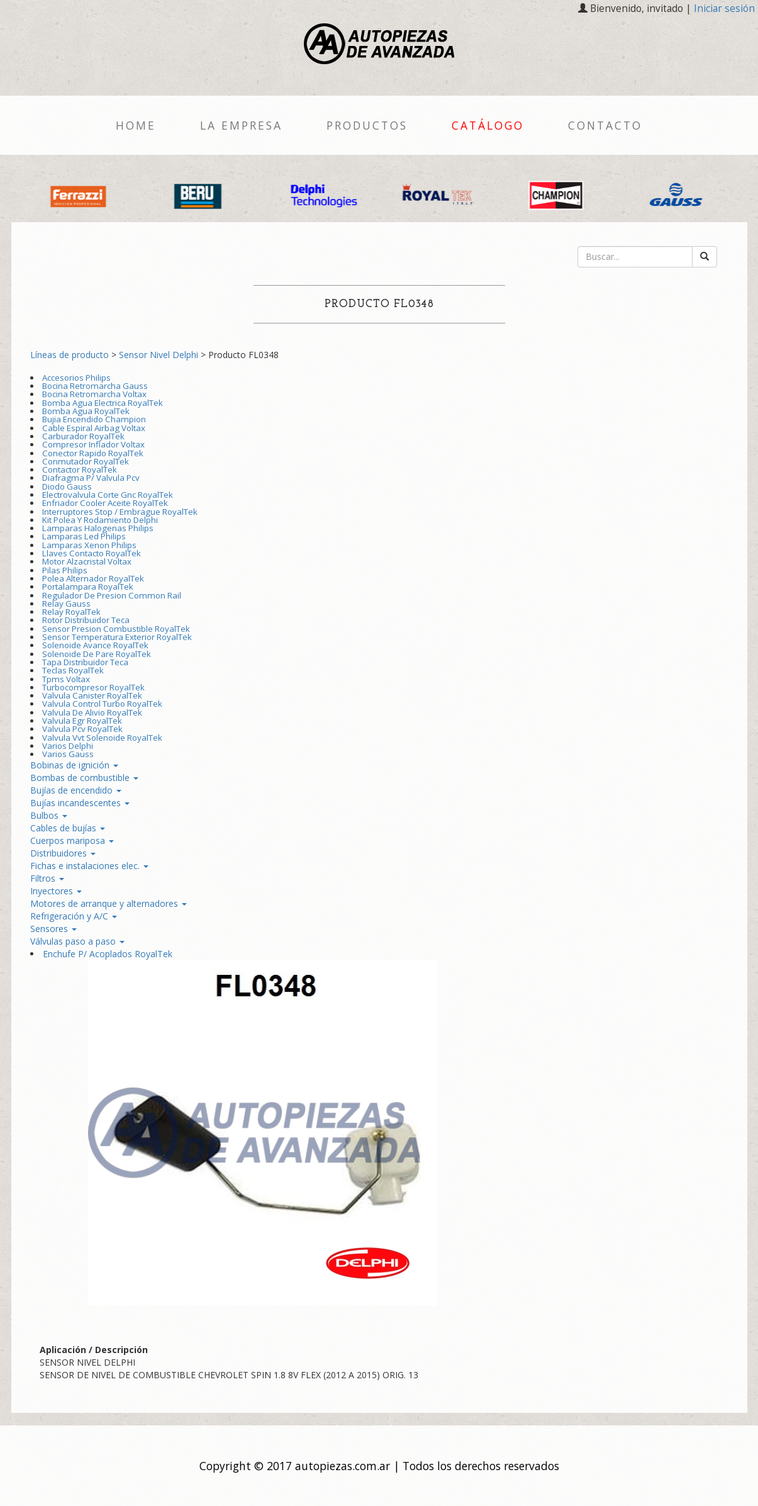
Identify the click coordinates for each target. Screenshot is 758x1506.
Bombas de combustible (84, 778)
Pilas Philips (64, 570)
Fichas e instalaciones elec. (89, 866)
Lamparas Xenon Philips (89, 545)
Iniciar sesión (724, 8)
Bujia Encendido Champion (94, 419)
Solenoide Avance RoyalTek (95, 645)
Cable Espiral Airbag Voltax (93, 428)
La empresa (241, 125)
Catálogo (488, 125)
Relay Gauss (66, 603)
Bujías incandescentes (80, 803)
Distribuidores (63, 853)
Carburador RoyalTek (83, 436)
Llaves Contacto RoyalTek (91, 553)
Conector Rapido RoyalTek (92, 453)
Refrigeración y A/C (73, 916)
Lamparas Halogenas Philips (97, 528)
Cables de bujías (67, 828)
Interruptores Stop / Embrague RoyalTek (120, 511)
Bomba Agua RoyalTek (86, 411)
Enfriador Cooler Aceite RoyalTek (105, 503)
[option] (80, 194)
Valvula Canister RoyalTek (92, 695)
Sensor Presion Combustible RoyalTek (116, 628)
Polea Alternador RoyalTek (93, 578)
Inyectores (56, 891)
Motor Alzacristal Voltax (86, 561)
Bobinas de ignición (74, 765)
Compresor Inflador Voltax (93, 444)
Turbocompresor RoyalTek (93, 687)
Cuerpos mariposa (72, 840)
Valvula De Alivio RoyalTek (92, 712)
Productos (367, 125)
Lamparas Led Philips (84, 536)
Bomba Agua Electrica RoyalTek (102, 402)
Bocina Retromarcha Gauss (95, 385)
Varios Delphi (67, 745)
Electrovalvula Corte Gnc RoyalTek (107, 494)
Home (136, 125)
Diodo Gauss (67, 486)
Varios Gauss (68, 754)
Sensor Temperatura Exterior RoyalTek (117, 637)
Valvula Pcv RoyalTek (82, 728)
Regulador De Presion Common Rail (111, 595)
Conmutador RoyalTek (85, 461)
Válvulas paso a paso (77, 941)
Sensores (53, 929)
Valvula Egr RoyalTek (82, 720)
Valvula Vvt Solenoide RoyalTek (102, 737)
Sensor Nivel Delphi (158, 355)
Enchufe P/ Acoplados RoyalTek (107, 954)
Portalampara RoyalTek (87, 586)
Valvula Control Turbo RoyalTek (102, 703)
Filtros (47, 878)
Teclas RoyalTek (73, 670)
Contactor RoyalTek (79, 469)
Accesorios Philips (76, 377)
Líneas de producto (69, 355)
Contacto (605, 125)
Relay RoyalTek (71, 611)
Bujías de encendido (75, 790)
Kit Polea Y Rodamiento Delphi (100, 519)
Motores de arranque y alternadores (108, 903)
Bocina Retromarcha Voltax (94, 394)
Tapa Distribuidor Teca (85, 662)
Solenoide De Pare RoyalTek (96, 654)
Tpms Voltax (66, 679)
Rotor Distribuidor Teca (86, 620)
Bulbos (48, 815)
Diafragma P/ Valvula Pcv (91, 477)
